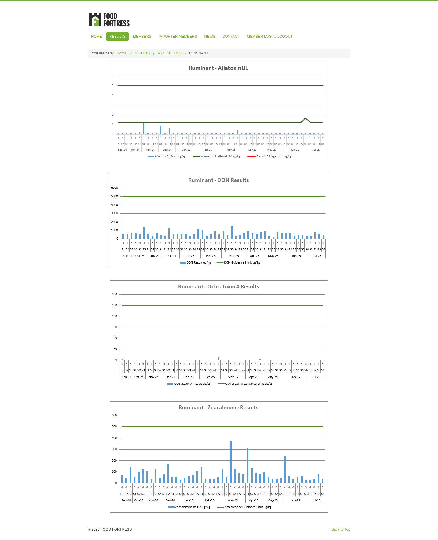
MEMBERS (142, 36)
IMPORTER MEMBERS (178, 36)
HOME (96, 36)
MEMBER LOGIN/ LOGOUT (269, 36)
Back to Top (340, 529)
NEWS (209, 36)
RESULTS (117, 36)
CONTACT (231, 36)
